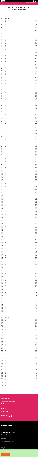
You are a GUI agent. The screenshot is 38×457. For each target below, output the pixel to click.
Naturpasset (4, 438)
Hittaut (2, 437)
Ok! (5, 454)
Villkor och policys (5, 412)
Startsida (3, 410)
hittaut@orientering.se (6, 404)
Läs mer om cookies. (32, 452)
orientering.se (4, 429)
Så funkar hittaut (5, 411)
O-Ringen (3, 447)
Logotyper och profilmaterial (7, 441)
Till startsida (4, 434)
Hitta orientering (4, 435)
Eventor (3, 448)
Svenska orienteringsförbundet (8, 445)
